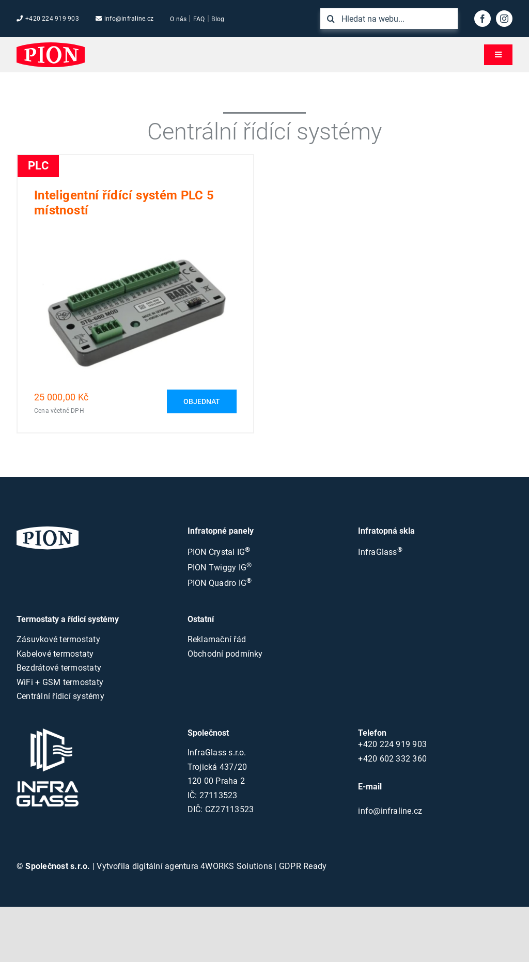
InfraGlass (380, 552)
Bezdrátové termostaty (59, 668)
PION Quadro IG (220, 583)
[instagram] (504, 18)
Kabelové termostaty (55, 654)
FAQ (199, 19)
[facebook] (482, 18)
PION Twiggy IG (220, 567)
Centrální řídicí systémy (60, 696)
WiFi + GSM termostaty (60, 682)
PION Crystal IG (219, 552)
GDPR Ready (302, 866)
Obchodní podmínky (225, 654)
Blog (217, 19)
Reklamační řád (217, 639)
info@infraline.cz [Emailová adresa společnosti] (124, 18)
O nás (178, 19)
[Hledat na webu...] (389, 18)
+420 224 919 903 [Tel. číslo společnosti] (48, 18)
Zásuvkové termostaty (58, 639)
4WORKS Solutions (236, 866)
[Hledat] (330, 18)
